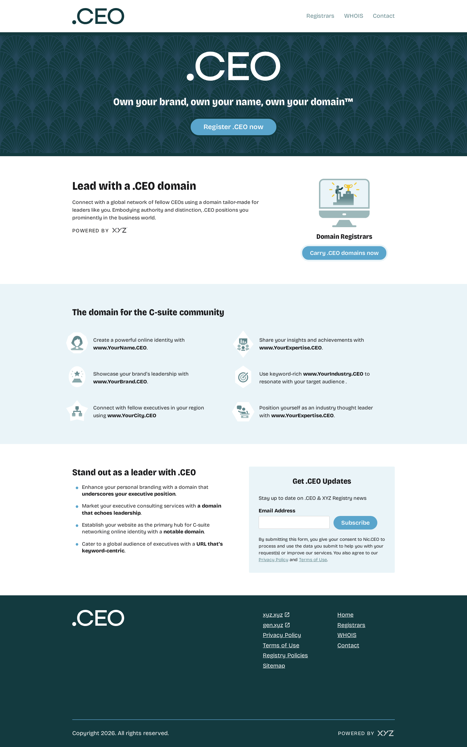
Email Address (277, 511)
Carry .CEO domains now (344, 253)
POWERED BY (100, 231)
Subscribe (355, 522)
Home (345, 614)
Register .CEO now (233, 127)
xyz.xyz (273, 614)
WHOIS (353, 15)
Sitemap (274, 665)
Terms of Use (313, 559)
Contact (384, 15)
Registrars (320, 15)
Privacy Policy (273, 559)
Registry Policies (285, 655)
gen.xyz (273, 625)
